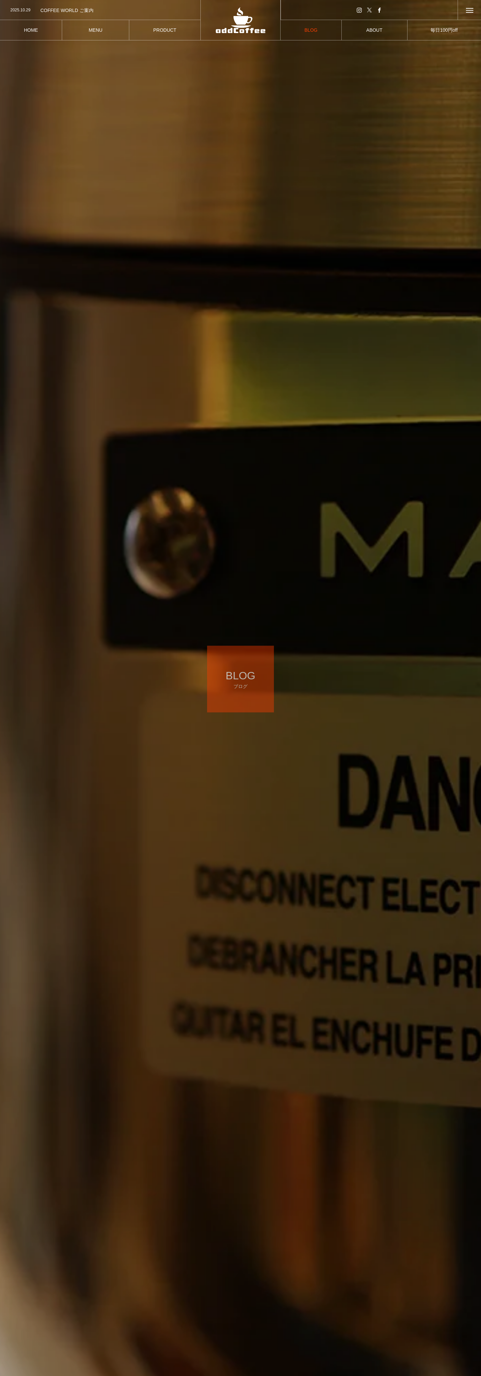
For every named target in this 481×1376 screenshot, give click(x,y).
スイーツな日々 (275, 1308)
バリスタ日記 (136, 1318)
